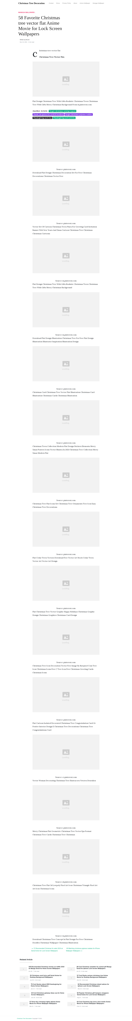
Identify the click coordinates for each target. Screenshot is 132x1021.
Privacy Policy (66, 3)
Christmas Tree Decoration (24, 1018)
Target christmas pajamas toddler (78, 114)
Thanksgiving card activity (64, 118)
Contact (51, 3)
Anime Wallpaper (85, 3)
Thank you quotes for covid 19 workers (48, 114)
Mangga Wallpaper (98, 3)
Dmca (58, 3)
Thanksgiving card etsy (42, 118)
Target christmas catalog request (62, 111)
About (75, 3)
